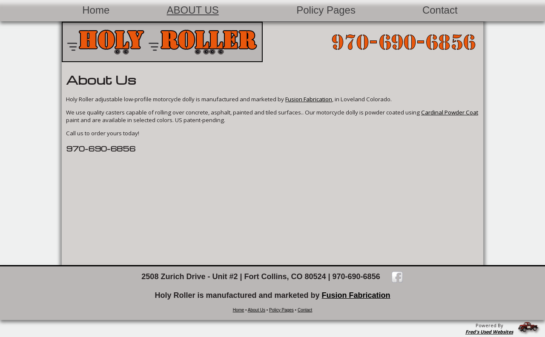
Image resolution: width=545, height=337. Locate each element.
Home (95, 10)
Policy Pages (326, 10)
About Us (256, 310)
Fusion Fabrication (308, 99)
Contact (440, 10)
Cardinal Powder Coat (449, 112)
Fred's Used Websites (489, 331)
